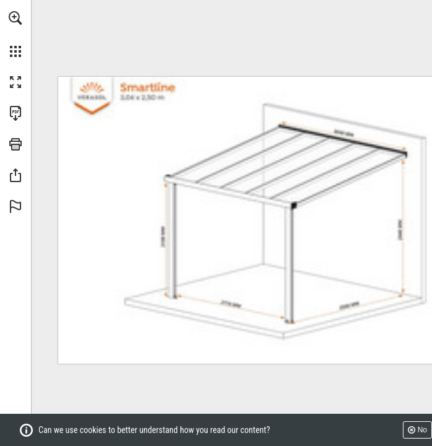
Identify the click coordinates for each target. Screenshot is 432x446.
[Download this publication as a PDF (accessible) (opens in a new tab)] (15, 113)
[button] (15, 17)
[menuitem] (15, 34)
